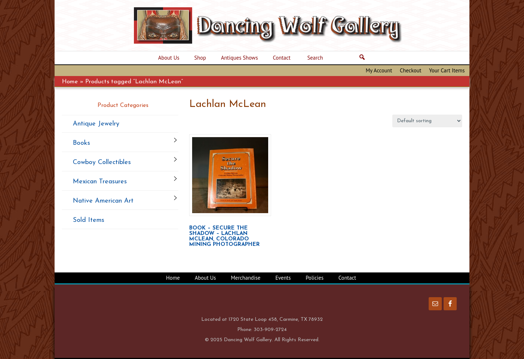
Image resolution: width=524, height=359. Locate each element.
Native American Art (103, 201)
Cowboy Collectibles (102, 162)
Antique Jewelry (96, 123)
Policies (314, 277)
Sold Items (88, 220)
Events (283, 277)
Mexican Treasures (100, 181)
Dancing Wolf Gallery (273, 25)
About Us (205, 277)
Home (70, 82)
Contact (347, 277)
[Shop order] (427, 121)
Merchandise (245, 277)
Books (81, 143)
